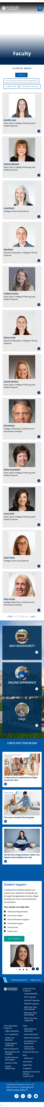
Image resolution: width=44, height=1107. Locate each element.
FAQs (25, 1026)
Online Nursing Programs (29, 989)
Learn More (22, 131)
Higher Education (12, 1031)
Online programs (19, 980)
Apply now (35, 980)
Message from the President (12, 1053)
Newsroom (28, 1058)
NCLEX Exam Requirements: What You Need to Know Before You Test (22, 856)
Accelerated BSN (30, 993)
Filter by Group (22, 68)
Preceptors (27, 1068)
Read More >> (5, 784)
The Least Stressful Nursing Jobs (19, 817)
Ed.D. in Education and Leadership (21, 81)
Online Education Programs (11, 1027)
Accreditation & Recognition (30, 1042)
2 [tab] (20, 970)
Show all (21, 75)
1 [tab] (17, 970)
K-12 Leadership (11, 1034)
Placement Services (30, 1052)
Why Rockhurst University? (30, 1030)
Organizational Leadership (11, 1044)
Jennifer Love (10, 120)
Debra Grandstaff (12, 469)
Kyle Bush (8, 249)
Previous (33, 968)
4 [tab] (27, 970)
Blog (25, 1055)
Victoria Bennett (11, 164)
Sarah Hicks (9, 557)
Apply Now (27, 1065)
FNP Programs (30, 997)
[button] (14, 939)
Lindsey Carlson (11, 293)
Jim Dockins (9, 425)
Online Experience (11, 1049)
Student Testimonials (10, 1067)
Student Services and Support (11, 1058)
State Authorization (32, 1038)
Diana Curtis (9, 337)
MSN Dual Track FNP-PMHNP (30, 1013)
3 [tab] (24, 970)
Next (37, 968)
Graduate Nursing (30, 86)
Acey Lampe (9, 599)
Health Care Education (9, 1039)
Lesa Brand (9, 208)
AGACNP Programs (32, 1000)
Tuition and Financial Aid (29, 1047)
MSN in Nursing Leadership (30, 1019)
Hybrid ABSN (11, 86)
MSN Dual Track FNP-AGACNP (30, 1008)
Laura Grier (9, 513)
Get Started (27, 1061)
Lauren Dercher (11, 381)
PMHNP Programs (31, 1003)
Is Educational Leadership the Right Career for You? (21, 778)
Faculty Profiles (11, 1063)
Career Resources (31, 1034)
